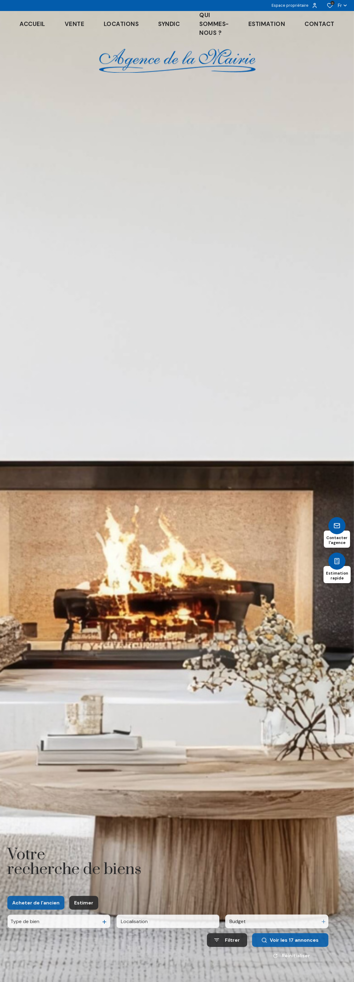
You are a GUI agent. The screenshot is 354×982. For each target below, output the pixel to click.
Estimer (83, 909)
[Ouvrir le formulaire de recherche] (227, 946)
